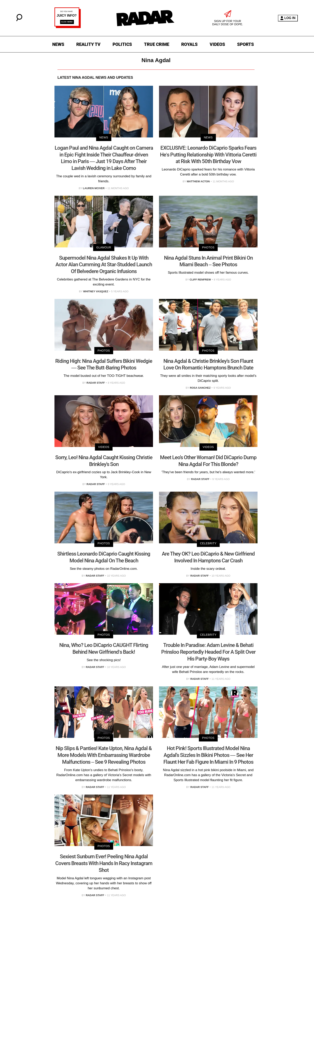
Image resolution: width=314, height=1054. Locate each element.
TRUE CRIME (156, 44)
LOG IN (287, 18)
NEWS (58, 44)
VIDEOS (217, 44)
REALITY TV (88, 44)
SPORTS (245, 44)
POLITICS (122, 44)
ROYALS (189, 44)
